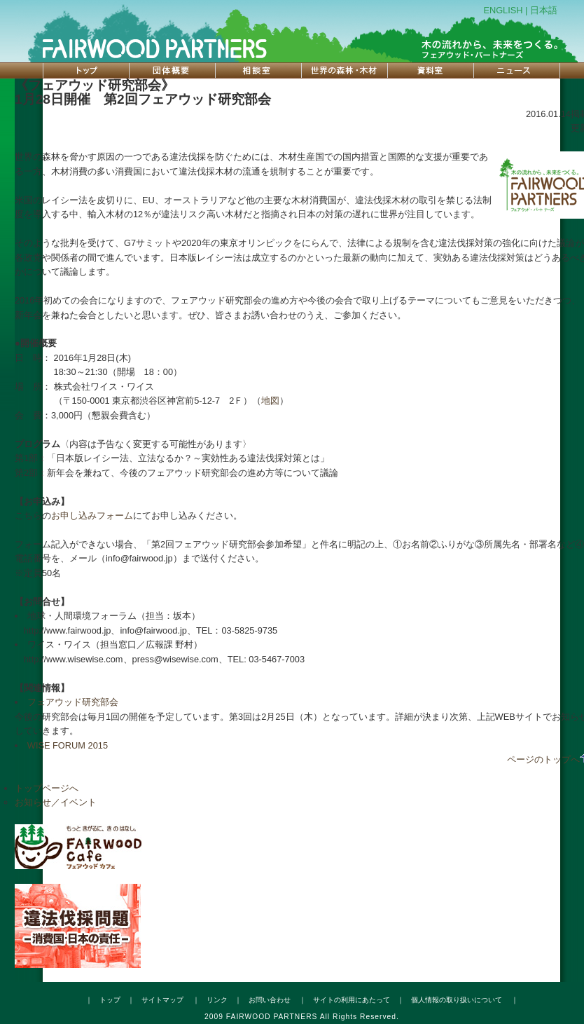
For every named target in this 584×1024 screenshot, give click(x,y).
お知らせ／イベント (56, 802)
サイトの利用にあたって (351, 1000)
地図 (270, 400)
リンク (217, 1000)
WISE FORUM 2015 (67, 745)
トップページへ (46, 788)
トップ (109, 1000)
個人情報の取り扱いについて (456, 1000)
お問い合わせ (270, 1000)
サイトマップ (162, 1000)
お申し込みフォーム (92, 515)
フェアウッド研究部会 (72, 702)
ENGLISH (502, 10)
